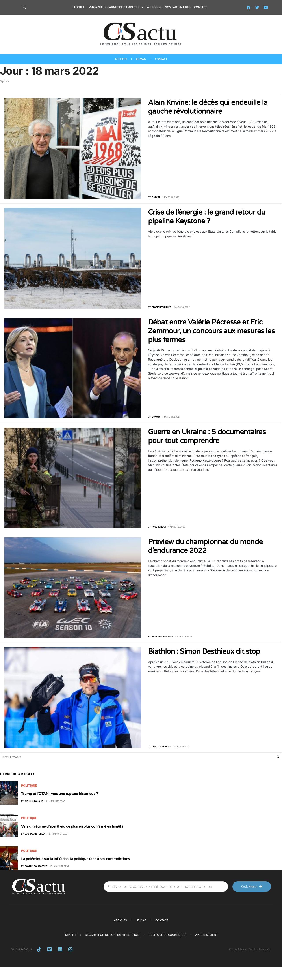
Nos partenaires (177, 7)
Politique (29, 786)
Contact (200, 7)
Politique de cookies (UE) (167, 935)
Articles (121, 60)
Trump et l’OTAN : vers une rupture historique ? (59, 794)
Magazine (96, 7)
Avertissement (206, 935)
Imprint (70, 935)
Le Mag (141, 60)
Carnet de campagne (125, 7)
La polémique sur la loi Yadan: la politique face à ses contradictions (75, 859)
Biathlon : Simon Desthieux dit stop (204, 651)
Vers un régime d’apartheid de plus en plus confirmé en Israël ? (72, 826)
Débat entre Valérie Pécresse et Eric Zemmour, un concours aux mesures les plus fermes (211, 331)
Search (278, 757)
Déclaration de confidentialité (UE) (112, 935)
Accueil (79, 7)
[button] (24, 7)
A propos (154, 7)
